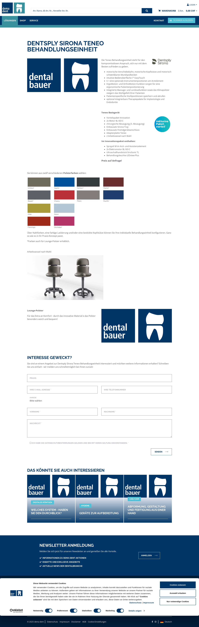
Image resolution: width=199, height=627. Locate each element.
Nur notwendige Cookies (178, 613)
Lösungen (10, 20)
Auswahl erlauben (178, 604)
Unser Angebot (74, 585)
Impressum (148, 614)
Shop (23, 20)
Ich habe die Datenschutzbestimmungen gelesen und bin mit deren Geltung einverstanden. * (79, 443)
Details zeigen (135, 622)
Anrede (33, 398)
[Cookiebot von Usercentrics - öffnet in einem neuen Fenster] (16, 622)
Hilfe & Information (113, 585)
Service (34, 20)
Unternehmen (36, 585)
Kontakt (159, 20)
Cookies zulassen (178, 596)
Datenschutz (135, 614)
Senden (161, 451)
